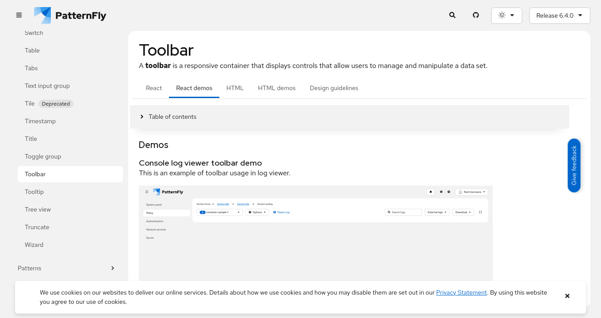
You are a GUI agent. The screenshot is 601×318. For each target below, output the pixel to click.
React (154, 88)
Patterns (67, 268)
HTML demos (277, 88)
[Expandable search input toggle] (452, 16)
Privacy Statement (461, 292)
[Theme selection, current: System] (506, 16)
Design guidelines (334, 88)
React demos (194, 88)
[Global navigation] (19, 16)
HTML (235, 88)
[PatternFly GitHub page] (476, 16)
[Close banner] (567, 296)
